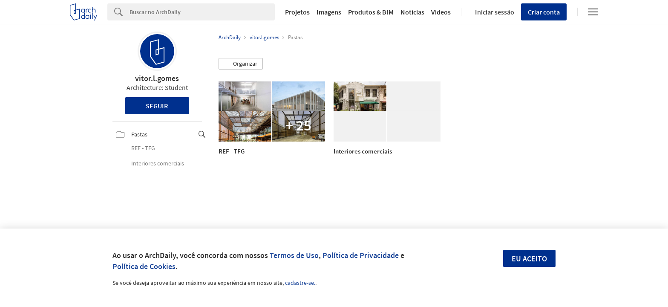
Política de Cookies (144, 266)
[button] (241, 64)
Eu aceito (529, 259)
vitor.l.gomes (157, 78)
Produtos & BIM (371, 12)
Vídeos (441, 12)
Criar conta (544, 12)
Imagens (329, 12)
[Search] (202, 11)
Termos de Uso (294, 255)
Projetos (297, 12)
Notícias (412, 12)
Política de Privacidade (360, 255)
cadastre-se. (300, 283)
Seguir (157, 105)
